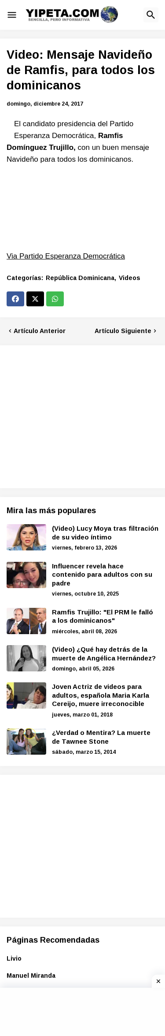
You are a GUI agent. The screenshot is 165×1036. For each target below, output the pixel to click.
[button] (12, 14)
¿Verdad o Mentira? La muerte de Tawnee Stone (101, 737)
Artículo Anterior (40, 330)
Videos (129, 277)
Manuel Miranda (31, 975)
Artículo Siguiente (123, 330)
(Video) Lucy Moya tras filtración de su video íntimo (105, 533)
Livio (14, 958)
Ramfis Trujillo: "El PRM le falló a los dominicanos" (102, 616)
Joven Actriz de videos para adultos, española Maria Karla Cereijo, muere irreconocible (100, 695)
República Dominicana (80, 277)
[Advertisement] (80, 415)
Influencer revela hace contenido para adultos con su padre (102, 574)
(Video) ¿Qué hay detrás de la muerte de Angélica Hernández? (104, 654)
